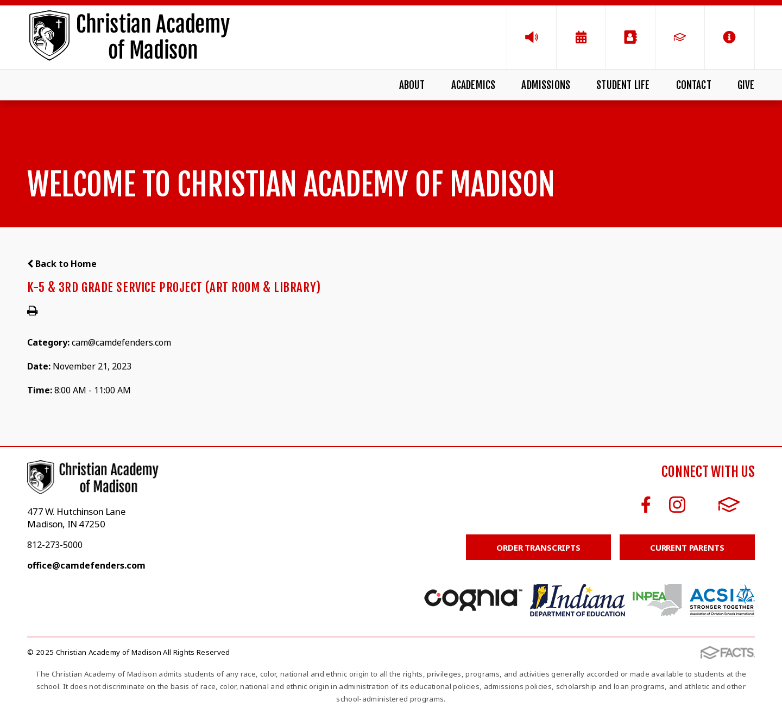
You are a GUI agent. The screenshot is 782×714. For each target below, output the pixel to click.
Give (746, 85)
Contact (693, 85)
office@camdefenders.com (86, 565)
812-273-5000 (55, 545)
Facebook (646, 504)
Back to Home (62, 264)
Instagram (677, 504)
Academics (473, 85)
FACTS (729, 504)
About (412, 85)
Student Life (622, 85)
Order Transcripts (538, 547)
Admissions (545, 85)
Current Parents (687, 547)
